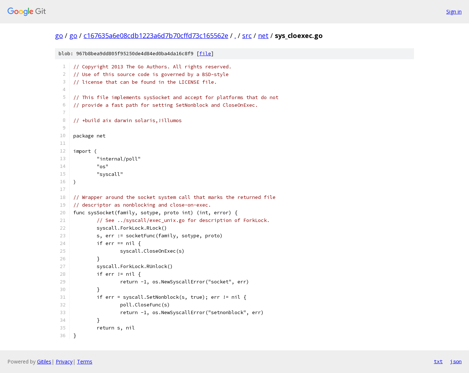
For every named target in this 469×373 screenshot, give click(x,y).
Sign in (454, 11)
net (263, 35)
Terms (84, 361)
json (456, 361)
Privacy (64, 361)
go (59, 35)
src (247, 35)
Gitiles (44, 361)
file (205, 53)
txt (438, 361)
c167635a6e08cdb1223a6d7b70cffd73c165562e (156, 35)
